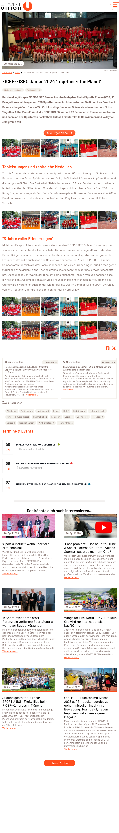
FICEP (66, 411)
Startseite (7, 72)
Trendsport (98, 416)
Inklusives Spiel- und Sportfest (36, 444)
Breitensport (43, 411)
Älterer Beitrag (71, 362)
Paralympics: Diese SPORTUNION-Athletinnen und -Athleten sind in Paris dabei (88, 368)
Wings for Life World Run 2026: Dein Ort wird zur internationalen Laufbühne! (90, 621)
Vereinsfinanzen (26, 422)
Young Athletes (65, 422)
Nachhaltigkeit (40, 416)
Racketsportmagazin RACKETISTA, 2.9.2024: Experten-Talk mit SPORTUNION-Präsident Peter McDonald (28, 370)
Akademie (11, 411)
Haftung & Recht (97, 411)
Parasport (55, 416)
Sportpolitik (82, 416)
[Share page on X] (114, 348)
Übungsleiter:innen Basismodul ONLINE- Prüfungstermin (52, 484)
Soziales (69, 416)
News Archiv (60, 763)
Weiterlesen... (69, 389)
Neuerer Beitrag (14, 362)
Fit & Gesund (79, 411)
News (17, 72)
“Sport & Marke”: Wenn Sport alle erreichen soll (25, 546)
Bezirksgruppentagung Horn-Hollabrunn (43, 463)
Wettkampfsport (33, 90)
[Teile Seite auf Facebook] (107, 348)
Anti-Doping (27, 411)
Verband (11, 422)
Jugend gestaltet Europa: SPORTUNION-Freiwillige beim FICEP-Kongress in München (25, 701)
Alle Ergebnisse (59, 133)
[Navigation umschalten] (115, 6)
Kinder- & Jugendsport (13, 90)
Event (56, 411)
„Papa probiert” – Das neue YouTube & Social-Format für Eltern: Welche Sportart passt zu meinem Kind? (90, 547)
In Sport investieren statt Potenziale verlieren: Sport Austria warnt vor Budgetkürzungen (27, 621)
